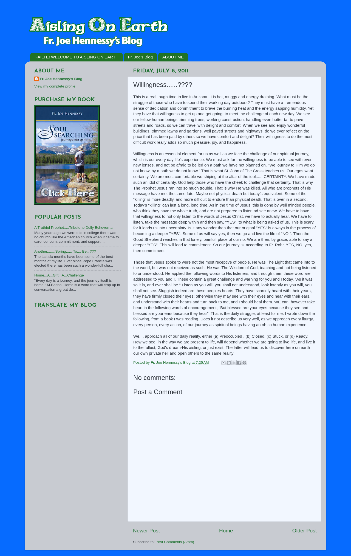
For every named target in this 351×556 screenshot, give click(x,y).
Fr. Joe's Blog (140, 57)
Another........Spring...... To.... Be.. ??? (65, 251)
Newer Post (146, 531)
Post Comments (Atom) (175, 542)
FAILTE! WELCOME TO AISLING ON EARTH (76, 57)
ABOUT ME (173, 57)
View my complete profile (54, 86)
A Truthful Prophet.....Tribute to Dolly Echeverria (73, 227)
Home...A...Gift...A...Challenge (59, 275)
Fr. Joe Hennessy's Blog (61, 79)
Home (226, 531)
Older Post (304, 531)
